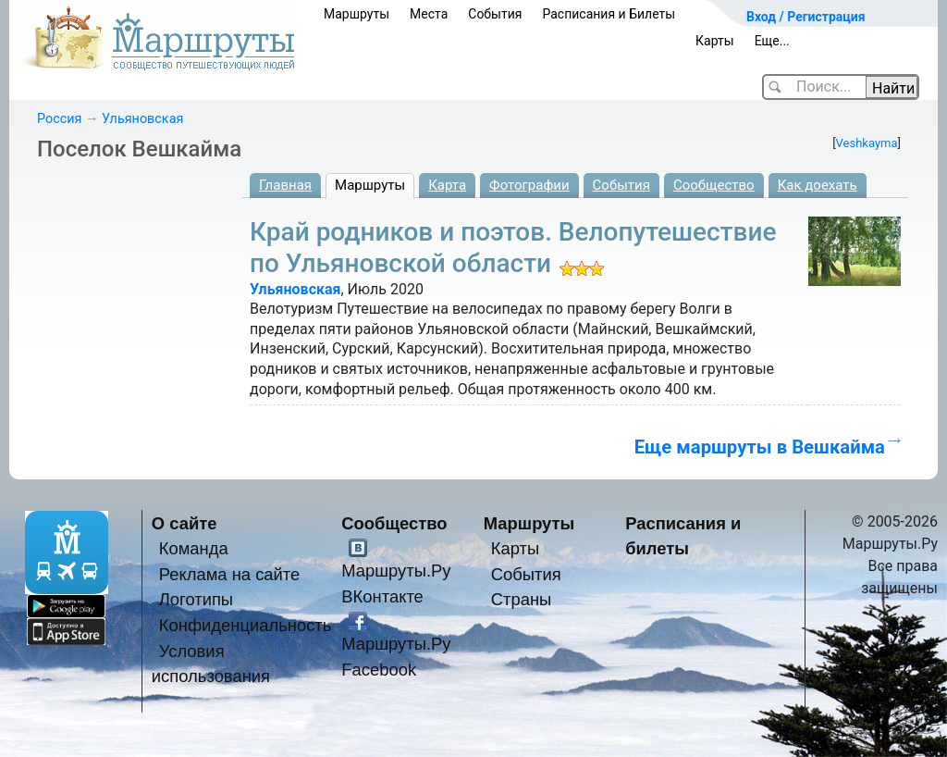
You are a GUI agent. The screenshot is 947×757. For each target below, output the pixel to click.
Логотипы (196, 599)
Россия (59, 119)
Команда (193, 548)
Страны (521, 599)
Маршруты (356, 13)
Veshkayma (867, 143)
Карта (447, 185)
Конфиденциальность (245, 625)
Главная (285, 185)
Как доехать (817, 185)
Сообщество (714, 185)
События (495, 13)
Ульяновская (142, 119)
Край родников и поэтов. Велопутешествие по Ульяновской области (513, 248)
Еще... (772, 40)
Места (429, 13)
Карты (714, 40)
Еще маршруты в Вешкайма (759, 447)
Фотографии (529, 185)
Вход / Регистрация (806, 16)
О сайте (184, 523)
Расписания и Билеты (608, 13)
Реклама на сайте (230, 574)
